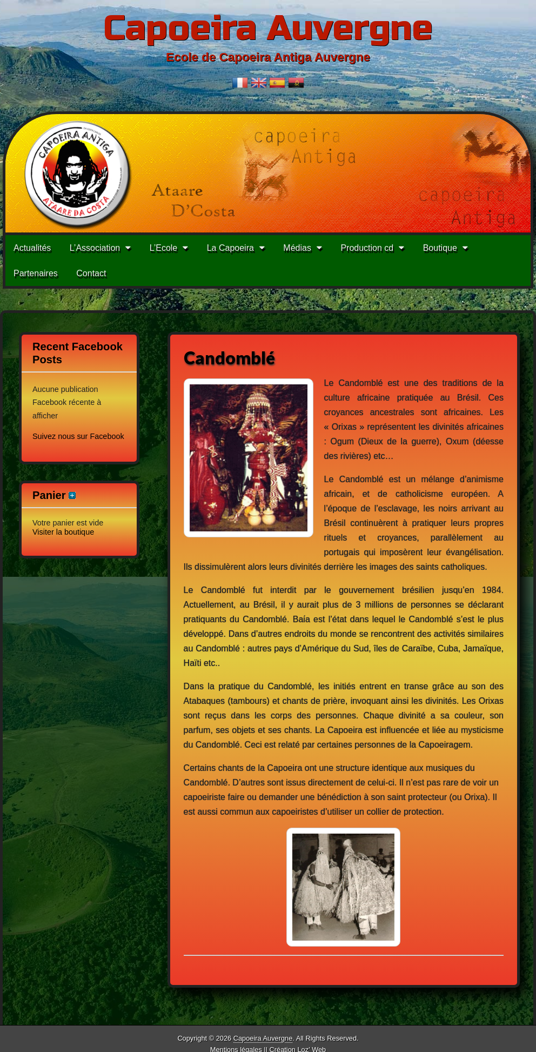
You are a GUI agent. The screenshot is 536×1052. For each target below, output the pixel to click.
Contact (91, 273)
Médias (297, 247)
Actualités (32, 247)
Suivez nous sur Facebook (78, 436)
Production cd (366, 247)
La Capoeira (230, 247)
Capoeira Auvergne (268, 28)
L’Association (95, 247)
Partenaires (36, 273)
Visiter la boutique (63, 532)
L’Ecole (164, 247)
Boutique (440, 247)
